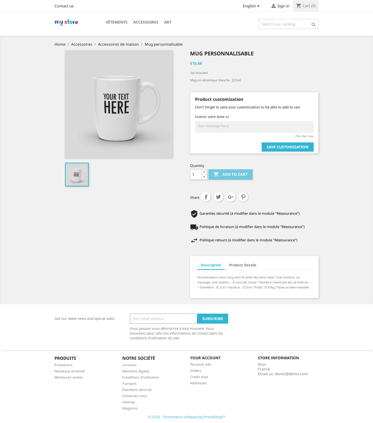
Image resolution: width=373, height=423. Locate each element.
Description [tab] (211, 265)
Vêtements (117, 22)
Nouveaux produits (69, 371)
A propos (129, 383)
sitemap (128, 402)
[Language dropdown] (252, 6)
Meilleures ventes (68, 377)
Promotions (63, 365)
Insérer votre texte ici (212, 116)
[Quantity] (195, 174)
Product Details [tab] (242, 265)
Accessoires (145, 22)
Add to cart (230, 174)
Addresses (198, 383)
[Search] (289, 24)
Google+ (231, 197)
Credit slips (199, 376)
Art (168, 22)
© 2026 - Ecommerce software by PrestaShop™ (186, 416)
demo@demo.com (291, 373)
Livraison (129, 365)
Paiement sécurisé (137, 389)
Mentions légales (136, 371)
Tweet (218, 197)
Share (206, 197)
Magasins (130, 408)
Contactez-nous (134, 396)
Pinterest (243, 197)
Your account (205, 357)
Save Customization (288, 147)
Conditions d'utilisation (140, 377)
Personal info (200, 364)
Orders (195, 370)
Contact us (64, 6)
